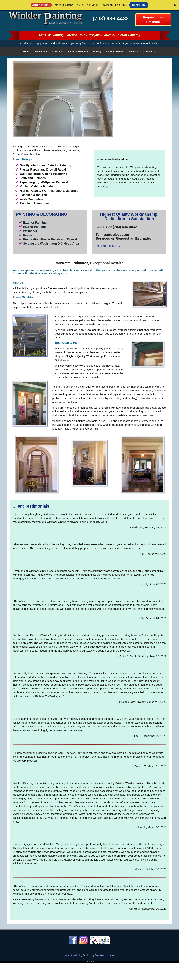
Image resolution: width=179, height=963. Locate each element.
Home (26, 51)
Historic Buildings (78, 51)
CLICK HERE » (108, 246)
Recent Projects (115, 51)
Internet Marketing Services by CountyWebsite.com (89, 955)
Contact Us (149, 51)
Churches (57, 51)
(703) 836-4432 (111, 18)
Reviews (133, 51)
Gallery (97, 51)
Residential (41, 51)
